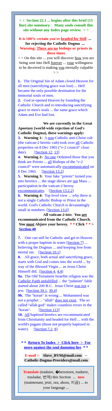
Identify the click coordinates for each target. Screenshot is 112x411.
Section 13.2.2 (61, 190)
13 (56, 152)
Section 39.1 (37, 290)
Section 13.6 (57, 209)
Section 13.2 (52, 171)
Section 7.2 (44, 329)
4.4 (59, 271)
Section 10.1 (49, 252)
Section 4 (48, 271)
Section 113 (49, 309)
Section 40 (27, 229)
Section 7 (75, 242)
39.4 (52, 290)
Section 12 (44, 152)
